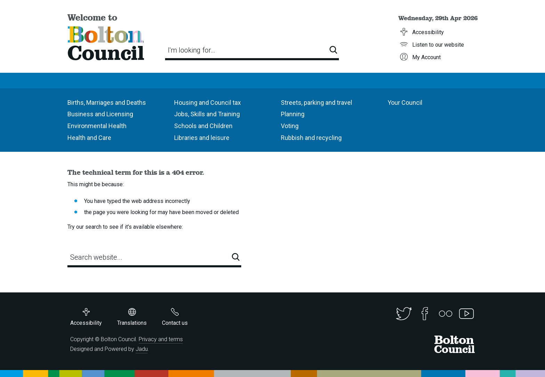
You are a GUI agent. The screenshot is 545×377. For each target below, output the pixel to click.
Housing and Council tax (207, 102)
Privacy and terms (161, 339)
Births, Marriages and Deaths (106, 102)
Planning (292, 114)
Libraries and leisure (201, 137)
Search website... (96, 257)
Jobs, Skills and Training (207, 114)
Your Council (405, 102)
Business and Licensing (100, 114)
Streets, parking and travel (316, 102)
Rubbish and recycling (311, 137)
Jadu (142, 349)
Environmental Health (97, 125)
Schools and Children (203, 125)
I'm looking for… (191, 50)
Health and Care (89, 137)
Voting (290, 125)
